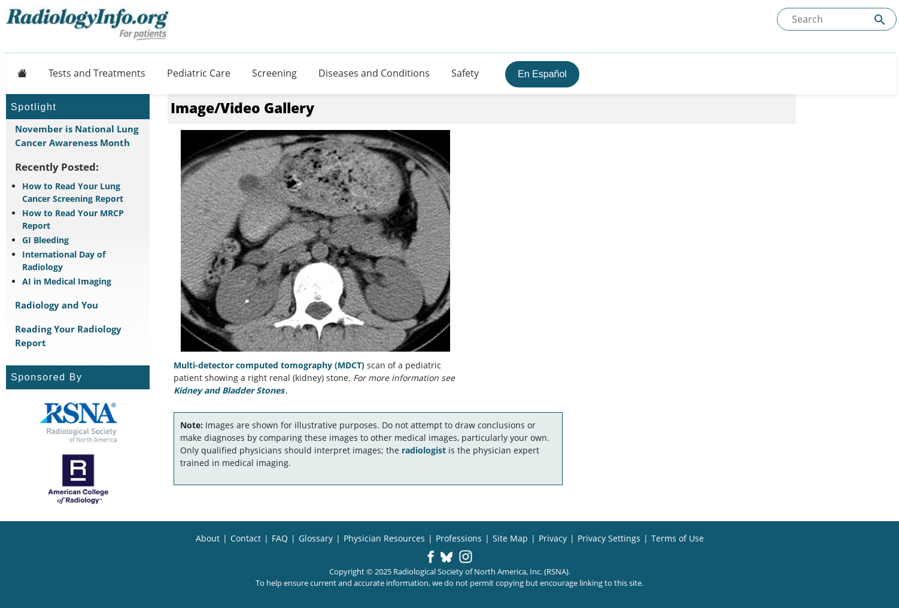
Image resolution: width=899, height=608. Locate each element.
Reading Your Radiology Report (68, 335)
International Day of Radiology (63, 261)
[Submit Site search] (880, 19)
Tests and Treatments (96, 73)
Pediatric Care (198, 73)
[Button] (18, 73)
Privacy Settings (609, 538)
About (208, 538)
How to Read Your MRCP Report (73, 219)
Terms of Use (677, 538)
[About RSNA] (78, 422)
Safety (465, 73)
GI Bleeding (45, 240)
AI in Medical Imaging (66, 281)
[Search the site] (837, 19)
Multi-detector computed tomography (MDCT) (269, 365)
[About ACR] (78, 479)
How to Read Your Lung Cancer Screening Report (72, 192)
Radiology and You (56, 304)
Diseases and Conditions (374, 73)
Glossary (316, 538)
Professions (459, 538)
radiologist (424, 450)
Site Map (510, 538)
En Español (542, 74)
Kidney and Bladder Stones (229, 390)
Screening (274, 73)
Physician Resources (384, 538)
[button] (431, 558)
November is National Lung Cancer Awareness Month (76, 135)
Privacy (553, 538)
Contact (245, 538)
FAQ (280, 538)
